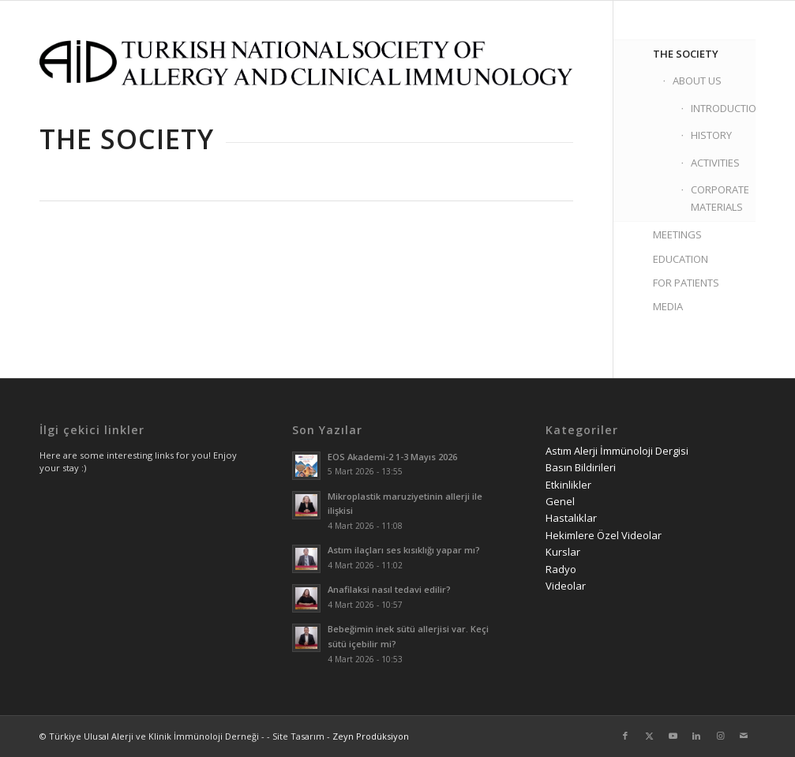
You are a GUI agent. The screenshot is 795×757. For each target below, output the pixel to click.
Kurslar (563, 552)
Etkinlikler (568, 485)
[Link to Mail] (744, 736)
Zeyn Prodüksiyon (370, 736)
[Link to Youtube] (672, 736)
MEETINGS (677, 234)
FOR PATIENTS (686, 282)
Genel (560, 501)
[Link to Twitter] (649, 736)
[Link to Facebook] (625, 736)
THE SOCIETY (685, 54)
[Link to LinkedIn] (696, 736)
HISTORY (711, 135)
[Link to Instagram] (720, 736)
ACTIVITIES (715, 163)
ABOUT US (697, 80)
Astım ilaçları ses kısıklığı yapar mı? (404, 550)
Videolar (566, 586)
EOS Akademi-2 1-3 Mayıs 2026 (392, 457)
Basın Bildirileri (581, 467)
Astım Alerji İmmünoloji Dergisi (617, 451)
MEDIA (668, 306)
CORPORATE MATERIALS (720, 197)
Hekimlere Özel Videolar (604, 535)
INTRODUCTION (723, 108)
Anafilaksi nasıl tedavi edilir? (389, 589)
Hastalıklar (571, 518)
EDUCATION (680, 259)
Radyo (561, 569)
